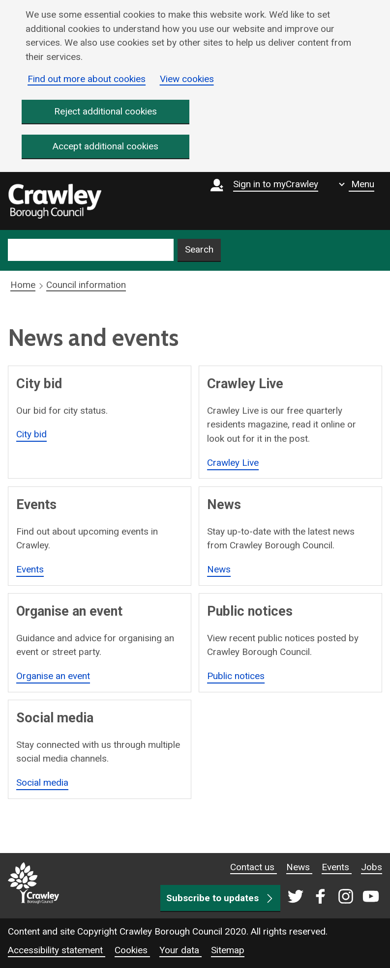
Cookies (132, 950)
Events (30, 569)
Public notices (236, 676)
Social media (42, 782)
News (219, 569)
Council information (86, 285)
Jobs (371, 867)
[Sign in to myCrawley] (267, 201)
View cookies (187, 79)
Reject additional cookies (105, 111)
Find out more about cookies (87, 79)
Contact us (253, 867)
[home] (54, 201)
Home (22, 285)
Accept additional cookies (105, 146)
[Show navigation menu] (356, 184)
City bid (31, 434)
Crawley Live (233, 462)
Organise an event (53, 676)
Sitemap (227, 950)
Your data (180, 950)
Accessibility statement (56, 950)
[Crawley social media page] (331, 897)
